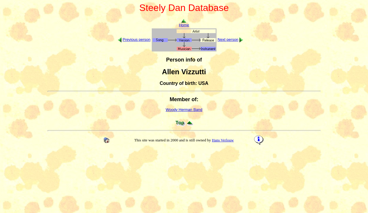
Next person (228, 39)
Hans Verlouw (223, 140)
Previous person (137, 39)
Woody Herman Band (184, 109)
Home (184, 23)
